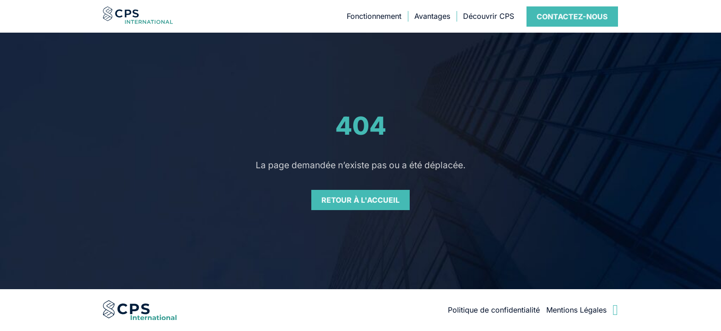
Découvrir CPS (488, 16)
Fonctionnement (374, 16)
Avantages (432, 16)
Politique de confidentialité (494, 309)
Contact (572, 16)
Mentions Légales (576, 309)
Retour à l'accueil (360, 200)
